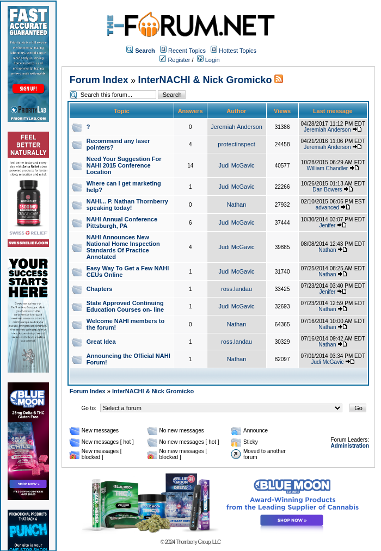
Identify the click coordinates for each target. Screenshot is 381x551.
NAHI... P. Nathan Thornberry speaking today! (127, 204)
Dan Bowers (327, 190)
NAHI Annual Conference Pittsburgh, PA (122, 222)
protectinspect (236, 144)
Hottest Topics (237, 50)
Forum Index (99, 80)
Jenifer (327, 225)
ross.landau (236, 289)
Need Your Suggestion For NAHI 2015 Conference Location (124, 165)
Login (208, 60)
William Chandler (327, 168)
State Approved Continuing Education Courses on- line (125, 306)
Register (174, 60)
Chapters (100, 289)
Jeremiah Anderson (236, 126)
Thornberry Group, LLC (198, 542)
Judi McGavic (237, 165)
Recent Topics (187, 50)
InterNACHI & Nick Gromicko (205, 80)
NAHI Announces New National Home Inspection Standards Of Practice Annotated (123, 247)
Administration (349, 446)
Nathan (236, 204)
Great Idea (101, 341)
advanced (327, 208)
